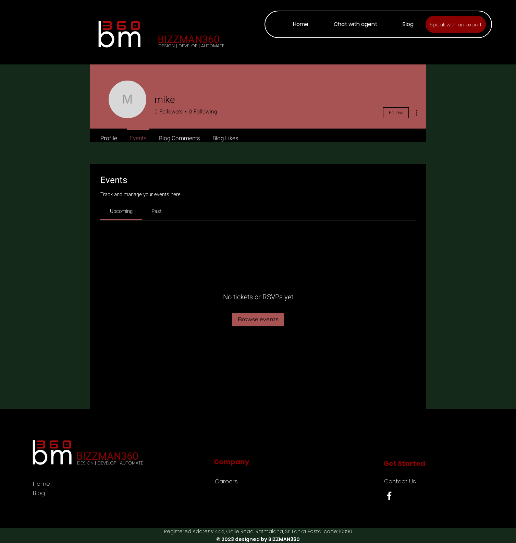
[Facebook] (389, 495)
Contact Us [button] (400, 481)
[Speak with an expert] (456, 24)
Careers (226, 481)
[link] (121, 211)
